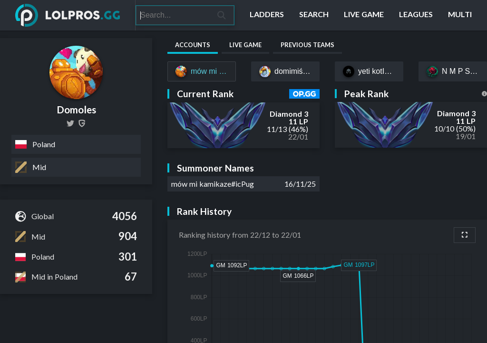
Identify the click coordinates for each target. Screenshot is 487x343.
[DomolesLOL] (70, 123)
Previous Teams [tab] (307, 45)
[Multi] (459, 15)
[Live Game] (363, 15)
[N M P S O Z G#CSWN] (453, 71)
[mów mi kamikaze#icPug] (201, 71)
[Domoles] (82, 123)
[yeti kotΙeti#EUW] (369, 71)
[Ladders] (267, 15)
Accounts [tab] (192, 45)
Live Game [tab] (245, 45)
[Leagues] (415, 15)
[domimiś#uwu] (285, 71)
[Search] (173, 15)
